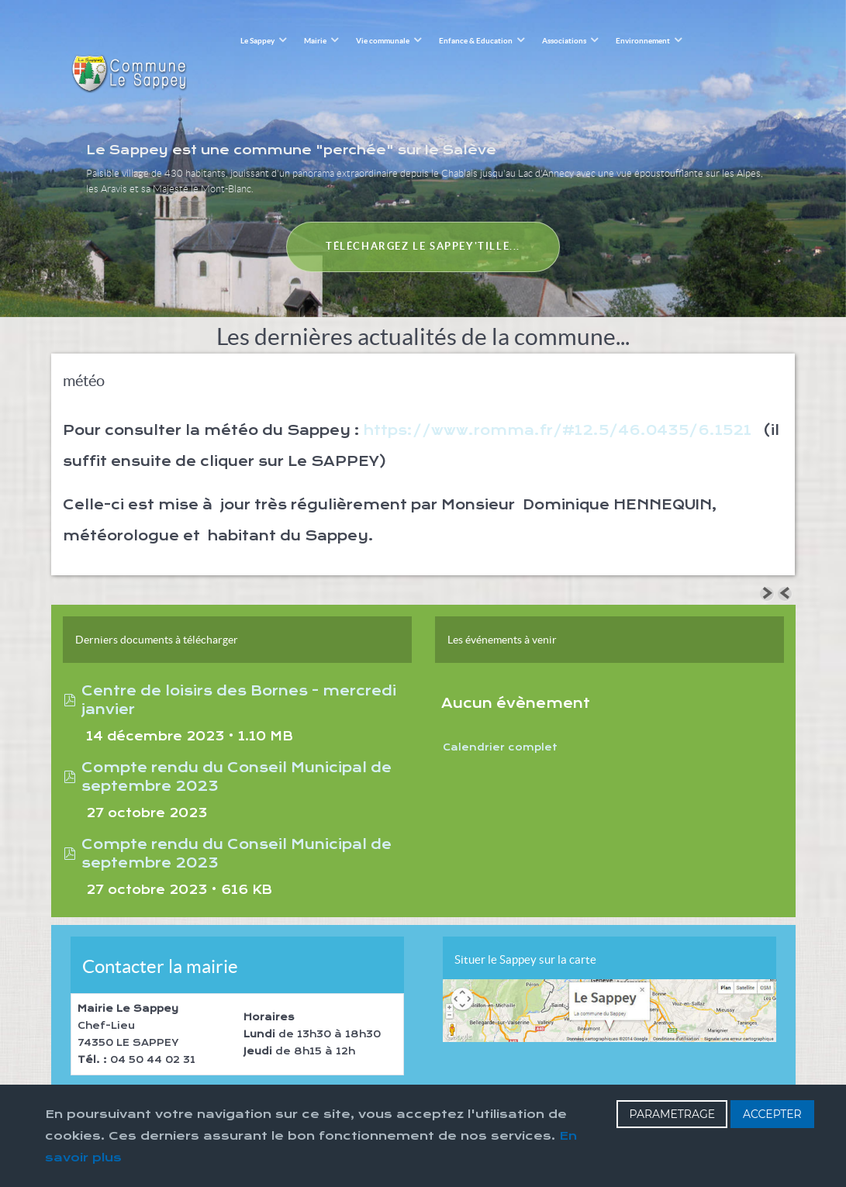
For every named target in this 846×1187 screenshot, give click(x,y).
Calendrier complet (500, 713)
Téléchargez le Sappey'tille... (423, 211)
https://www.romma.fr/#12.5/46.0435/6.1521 (557, 396)
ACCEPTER (772, 1114)
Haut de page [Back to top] (527, 1079)
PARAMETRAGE (672, 1114)
